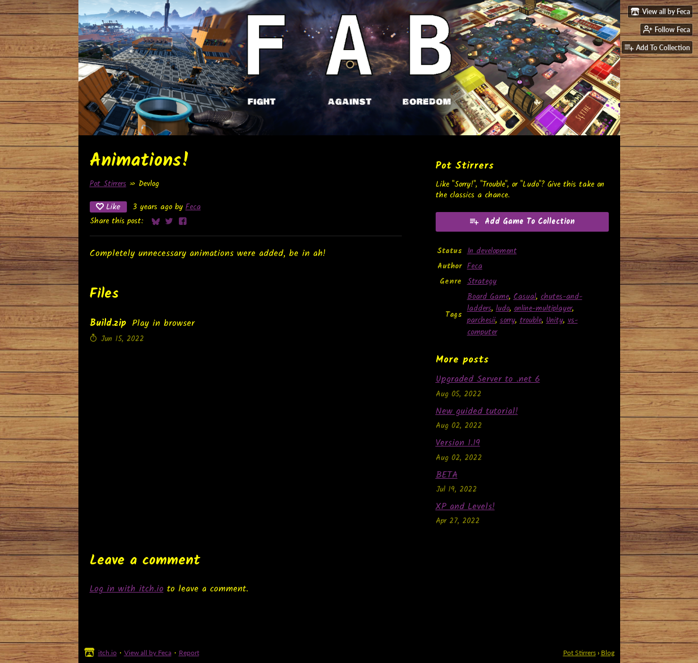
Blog (607, 652)
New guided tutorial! (477, 411)
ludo (503, 309)
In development (492, 251)
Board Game (488, 297)
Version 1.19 (458, 443)
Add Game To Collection (522, 221)
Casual (524, 297)
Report (189, 652)
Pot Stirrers (108, 184)
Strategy (482, 282)
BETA (447, 475)
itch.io (107, 652)
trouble (531, 320)
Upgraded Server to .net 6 (488, 379)
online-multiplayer (543, 309)
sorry (507, 320)
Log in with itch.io (127, 589)
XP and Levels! (465, 507)
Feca (193, 207)
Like (108, 207)
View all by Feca (148, 652)
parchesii (481, 320)
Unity (554, 320)
